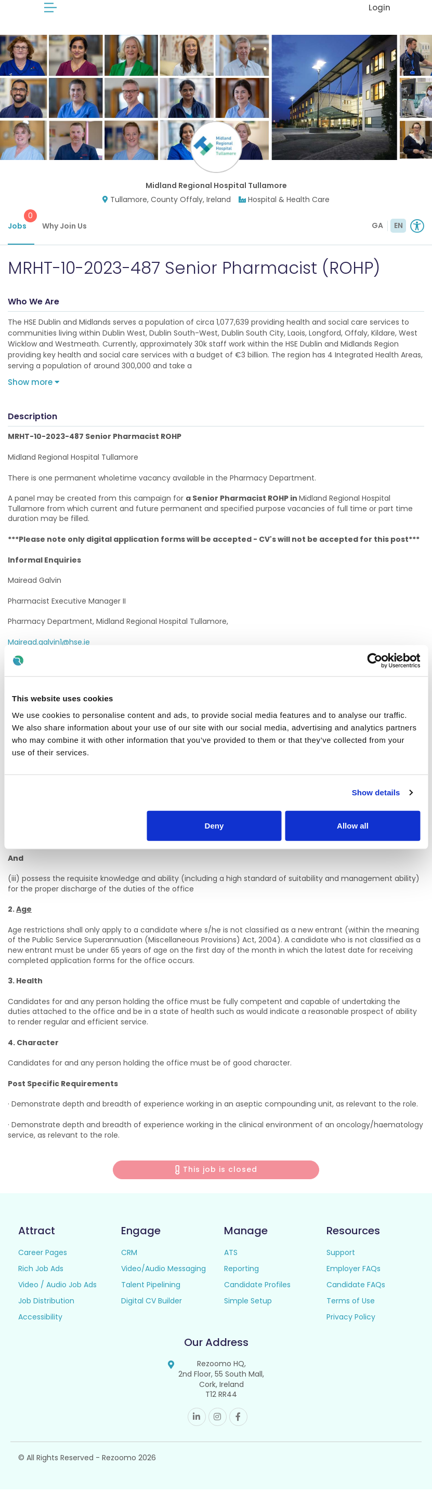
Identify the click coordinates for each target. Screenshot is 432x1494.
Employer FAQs (353, 1273)
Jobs (21, 225)
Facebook (238, 1421)
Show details (376, 792)
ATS (231, 1257)
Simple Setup (248, 1305)
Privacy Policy (350, 1321)
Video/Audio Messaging (163, 1273)
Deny (214, 825)
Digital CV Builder (151, 1305)
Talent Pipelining (150, 1289)
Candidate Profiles (257, 1289)
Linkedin (197, 1421)
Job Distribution (46, 1305)
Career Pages (42, 1257)
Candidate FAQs (355, 1289)
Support (340, 1257)
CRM (129, 1257)
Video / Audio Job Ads (57, 1289)
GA (377, 230)
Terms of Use (350, 1305)
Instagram (217, 1421)
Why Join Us (64, 230)
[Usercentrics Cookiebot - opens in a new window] (374, 661)
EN (398, 230)
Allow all (353, 825)
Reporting (241, 1273)
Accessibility (40, 1321)
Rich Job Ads (40, 1273)
